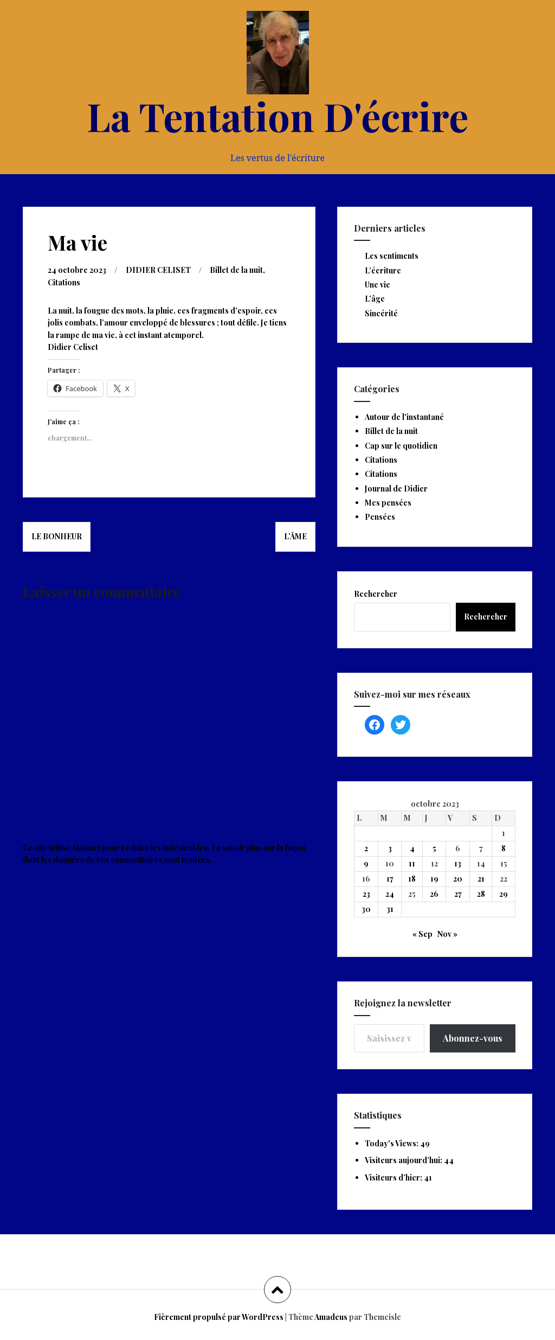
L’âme (295, 536)
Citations (64, 282)
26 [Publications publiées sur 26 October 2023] (434, 894)
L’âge (375, 298)
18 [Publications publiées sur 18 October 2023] (412, 878)
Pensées (380, 517)
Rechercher (375, 594)
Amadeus (330, 1317)
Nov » (447, 934)
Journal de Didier (396, 488)
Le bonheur (56, 536)
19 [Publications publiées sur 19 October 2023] (434, 878)
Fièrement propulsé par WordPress (218, 1317)
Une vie (377, 284)
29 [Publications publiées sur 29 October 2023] (503, 894)
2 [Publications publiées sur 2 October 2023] (366, 848)
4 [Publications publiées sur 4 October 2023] (412, 848)
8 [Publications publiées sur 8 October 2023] (503, 848)
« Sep (422, 934)
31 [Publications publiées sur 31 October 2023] (389, 909)
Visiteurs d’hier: (394, 1177)
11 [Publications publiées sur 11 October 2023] (412, 863)
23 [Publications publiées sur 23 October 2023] (366, 894)
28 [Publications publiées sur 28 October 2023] (481, 894)
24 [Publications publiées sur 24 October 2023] (389, 894)
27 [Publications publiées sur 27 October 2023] (458, 894)
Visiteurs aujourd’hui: (404, 1160)
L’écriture (383, 270)
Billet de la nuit (236, 270)
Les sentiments (391, 256)
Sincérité (381, 313)
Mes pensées (388, 502)
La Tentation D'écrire (277, 116)
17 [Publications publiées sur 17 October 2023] (389, 878)
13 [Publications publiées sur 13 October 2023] (457, 863)
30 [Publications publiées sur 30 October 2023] (366, 909)
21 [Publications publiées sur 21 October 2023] (481, 878)
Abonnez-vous (472, 1038)
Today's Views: (392, 1143)
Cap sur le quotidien (401, 446)
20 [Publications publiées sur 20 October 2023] (457, 878)
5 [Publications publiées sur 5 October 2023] (434, 848)
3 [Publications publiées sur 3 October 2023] (390, 848)
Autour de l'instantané (404, 417)
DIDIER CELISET (158, 270)
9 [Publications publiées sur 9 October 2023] (366, 863)
